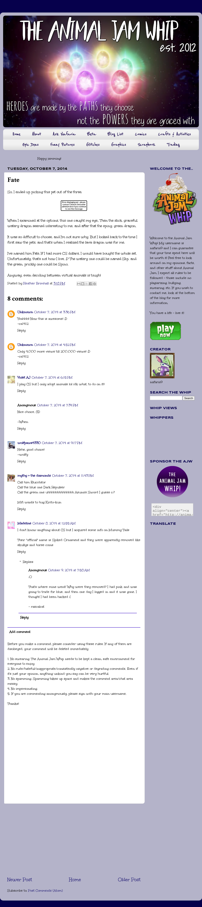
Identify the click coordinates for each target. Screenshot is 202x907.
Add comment (19, 632)
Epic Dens (30, 144)
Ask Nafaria (64, 134)
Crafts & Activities (174, 134)
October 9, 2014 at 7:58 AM (69, 570)
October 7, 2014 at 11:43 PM (73, 475)
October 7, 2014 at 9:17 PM (62, 443)
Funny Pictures (62, 144)
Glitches (93, 144)
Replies (28, 562)
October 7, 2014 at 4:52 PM (54, 345)
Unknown (25, 312)
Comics (140, 134)
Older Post (129, 880)
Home (16, 134)
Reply (21, 330)
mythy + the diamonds (34, 475)
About (36, 134)
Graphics (118, 144)
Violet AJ (23, 377)
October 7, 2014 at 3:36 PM (54, 312)
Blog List (115, 134)
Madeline (24, 523)
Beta (91, 134)
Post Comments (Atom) (45, 890)
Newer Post (19, 880)
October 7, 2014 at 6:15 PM (52, 377)
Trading (173, 144)
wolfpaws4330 (29, 443)
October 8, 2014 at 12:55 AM (54, 523)
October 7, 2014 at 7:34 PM (57, 405)
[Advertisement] (74, 840)
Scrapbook (146, 144)
